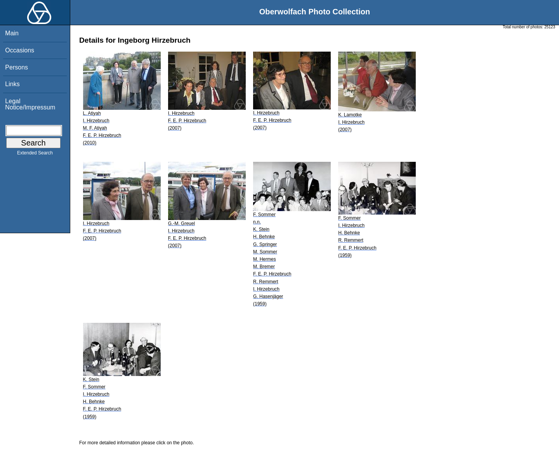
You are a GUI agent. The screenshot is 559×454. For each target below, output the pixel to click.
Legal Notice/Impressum (30, 104)
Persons (16, 67)
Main (12, 33)
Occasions (19, 50)
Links (12, 84)
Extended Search (35, 154)
